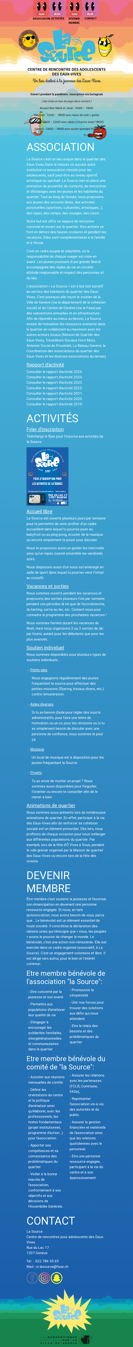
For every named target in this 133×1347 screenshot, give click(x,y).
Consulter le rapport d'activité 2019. (54, 404)
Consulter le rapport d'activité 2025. (54, 372)
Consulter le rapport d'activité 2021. (54, 393)
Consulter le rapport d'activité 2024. (54, 377)
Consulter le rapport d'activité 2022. (54, 388)
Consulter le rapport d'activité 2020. (54, 399)
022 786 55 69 (47, 1261)
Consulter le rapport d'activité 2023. (54, 382)
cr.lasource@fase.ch (52, 1267)
